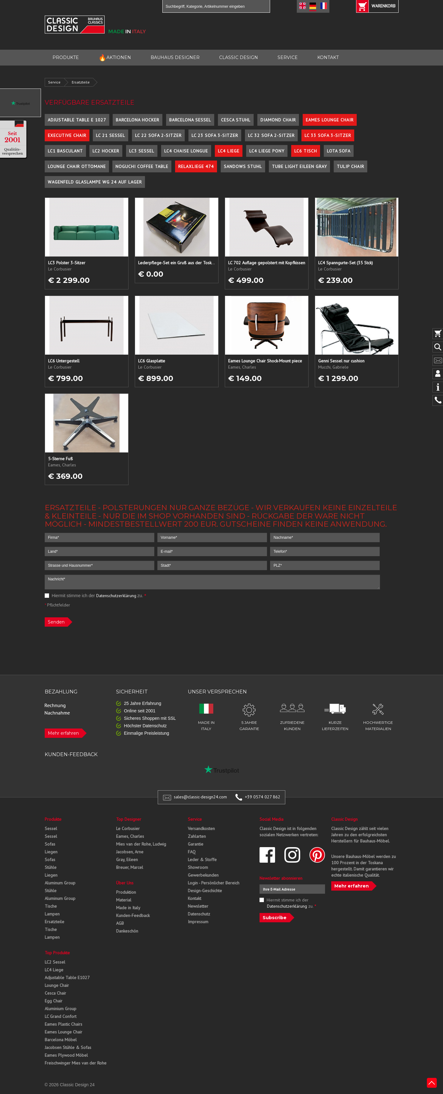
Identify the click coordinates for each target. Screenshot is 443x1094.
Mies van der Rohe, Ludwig (141, 844)
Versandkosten (201, 828)
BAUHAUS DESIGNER (175, 57)
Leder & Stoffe (202, 859)
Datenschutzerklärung (116, 595)
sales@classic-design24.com (200, 797)
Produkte (53, 819)
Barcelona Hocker (137, 120)
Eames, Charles (130, 836)
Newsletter (198, 906)
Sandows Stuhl (243, 166)
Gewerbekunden (203, 875)
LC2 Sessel (55, 962)
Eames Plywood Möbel (66, 1055)
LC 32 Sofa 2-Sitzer (271, 135)
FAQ (192, 852)
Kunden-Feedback (133, 915)
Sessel (51, 828)
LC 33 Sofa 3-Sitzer (328, 135)
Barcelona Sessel (190, 120)
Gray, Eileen (127, 859)
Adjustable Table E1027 (67, 977)
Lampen (52, 914)
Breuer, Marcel (129, 867)
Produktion (126, 892)
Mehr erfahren (63, 733)
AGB (120, 923)
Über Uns (124, 883)
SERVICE (288, 57)
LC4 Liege (228, 151)
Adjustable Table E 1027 (77, 120)
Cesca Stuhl (236, 120)
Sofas (50, 844)
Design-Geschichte (205, 890)
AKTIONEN (114, 57)
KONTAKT (328, 57)
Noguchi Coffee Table (141, 166)
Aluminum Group (60, 883)
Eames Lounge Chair (330, 120)
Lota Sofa (338, 151)
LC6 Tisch (305, 151)
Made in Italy (128, 907)
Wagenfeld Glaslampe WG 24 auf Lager (95, 182)
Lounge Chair (57, 985)
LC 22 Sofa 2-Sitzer (158, 135)
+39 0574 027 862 (262, 797)
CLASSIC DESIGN (238, 57)
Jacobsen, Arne (129, 852)
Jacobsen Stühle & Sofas (68, 1047)
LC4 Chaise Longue (186, 151)
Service (54, 82)
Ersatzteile (81, 82)
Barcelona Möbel (61, 1039)
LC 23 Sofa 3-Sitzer (215, 135)
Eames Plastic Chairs (63, 1024)
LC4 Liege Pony (266, 151)
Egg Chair (53, 1001)
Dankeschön (127, 931)
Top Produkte (57, 953)
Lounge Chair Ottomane (77, 166)
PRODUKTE (65, 57)
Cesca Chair (55, 993)
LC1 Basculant (65, 151)
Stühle (51, 867)
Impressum (198, 921)
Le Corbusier (128, 828)
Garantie (195, 844)
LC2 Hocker (106, 151)
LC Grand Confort (60, 1016)
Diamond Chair (278, 120)
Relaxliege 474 (196, 166)
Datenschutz (199, 914)
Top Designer (128, 819)
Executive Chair (67, 135)
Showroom (198, 867)
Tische (51, 906)
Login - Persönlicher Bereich (213, 883)
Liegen (51, 852)
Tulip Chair (350, 166)
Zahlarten (197, 836)
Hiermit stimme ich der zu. (95, 595)
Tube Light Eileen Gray (299, 166)
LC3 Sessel (141, 151)
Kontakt (194, 898)
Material (123, 900)
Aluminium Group (60, 1008)
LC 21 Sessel (110, 135)
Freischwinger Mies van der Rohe (75, 1063)
